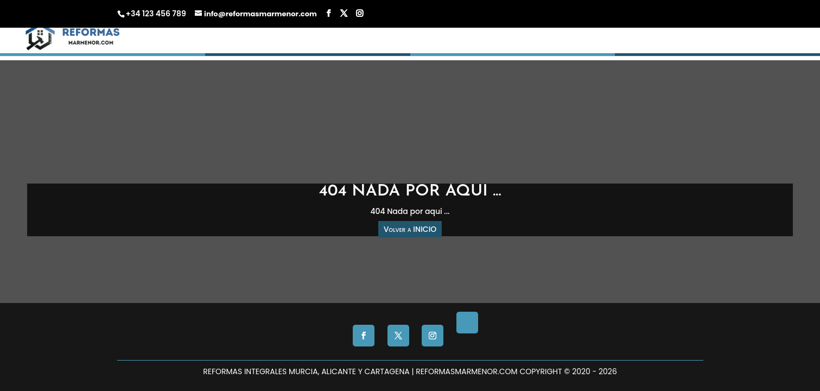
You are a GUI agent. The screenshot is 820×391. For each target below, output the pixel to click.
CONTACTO (759, 52)
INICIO (426, 52)
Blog (713, 52)
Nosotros (657, 52)
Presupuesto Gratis (580, 52)
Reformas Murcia (489, 52)
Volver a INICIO (410, 229)
